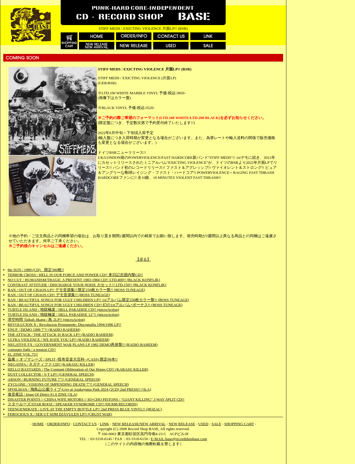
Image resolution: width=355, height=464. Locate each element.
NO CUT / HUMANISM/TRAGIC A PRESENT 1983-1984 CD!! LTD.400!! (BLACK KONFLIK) (84, 280)
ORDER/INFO (58, 424)
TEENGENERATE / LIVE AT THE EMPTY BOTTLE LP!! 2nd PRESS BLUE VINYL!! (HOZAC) (85, 409)
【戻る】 (143, 259)
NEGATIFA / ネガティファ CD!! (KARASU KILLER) (51, 364)
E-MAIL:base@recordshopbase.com (179, 439)
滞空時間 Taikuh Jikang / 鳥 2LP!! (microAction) (46, 319)
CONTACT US (85, 424)
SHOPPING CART (239, 424)
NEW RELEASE (182, 424)
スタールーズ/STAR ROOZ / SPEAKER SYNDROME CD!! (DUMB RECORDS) (73, 404)
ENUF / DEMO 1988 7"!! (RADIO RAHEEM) (44, 329)
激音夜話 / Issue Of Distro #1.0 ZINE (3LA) (42, 394)
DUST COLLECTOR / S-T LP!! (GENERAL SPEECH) (51, 374)
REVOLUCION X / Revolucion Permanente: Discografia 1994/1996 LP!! (64, 324)
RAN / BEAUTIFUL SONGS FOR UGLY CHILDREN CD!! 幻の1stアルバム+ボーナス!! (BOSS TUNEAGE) (95, 305)
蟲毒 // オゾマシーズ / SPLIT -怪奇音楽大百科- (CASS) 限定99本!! (63, 359)
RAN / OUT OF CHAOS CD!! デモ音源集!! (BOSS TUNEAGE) (59, 295)
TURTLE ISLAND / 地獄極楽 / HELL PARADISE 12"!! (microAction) (63, 314)
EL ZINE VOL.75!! (23, 354)
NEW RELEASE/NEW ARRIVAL (139, 424)
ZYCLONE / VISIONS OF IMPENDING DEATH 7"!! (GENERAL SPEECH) (68, 384)
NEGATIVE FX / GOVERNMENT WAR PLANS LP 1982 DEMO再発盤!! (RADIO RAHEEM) (83, 344)
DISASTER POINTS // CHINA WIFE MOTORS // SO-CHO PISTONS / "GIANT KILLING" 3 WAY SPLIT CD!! (96, 399)
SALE (216, 424)
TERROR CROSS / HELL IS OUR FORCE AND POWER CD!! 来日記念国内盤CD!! (75, 275)
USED (203, 424)
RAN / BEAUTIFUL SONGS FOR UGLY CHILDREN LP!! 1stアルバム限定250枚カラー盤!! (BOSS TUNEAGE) (98, 300)
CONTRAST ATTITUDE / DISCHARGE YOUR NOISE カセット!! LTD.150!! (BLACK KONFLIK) (87, 285)
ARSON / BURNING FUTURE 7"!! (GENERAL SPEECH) (54, 379)
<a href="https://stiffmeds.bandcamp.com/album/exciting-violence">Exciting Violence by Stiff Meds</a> (143, 222)
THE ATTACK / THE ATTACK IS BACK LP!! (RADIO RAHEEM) (60, 334)
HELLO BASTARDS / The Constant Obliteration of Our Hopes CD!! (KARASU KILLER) (78, 369)
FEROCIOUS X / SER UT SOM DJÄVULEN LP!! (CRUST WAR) (60, 414)
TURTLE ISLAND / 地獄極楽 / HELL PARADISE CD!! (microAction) (63, 309)
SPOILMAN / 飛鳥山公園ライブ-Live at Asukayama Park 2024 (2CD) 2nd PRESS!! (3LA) (79, 389)
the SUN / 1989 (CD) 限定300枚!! (36, 269)
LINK (104, 424)
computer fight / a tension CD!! (32, 349)
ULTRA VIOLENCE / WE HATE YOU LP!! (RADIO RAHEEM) (58, 339)
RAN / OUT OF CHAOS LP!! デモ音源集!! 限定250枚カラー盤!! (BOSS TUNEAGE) (76, 290)
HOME (38, 424)
